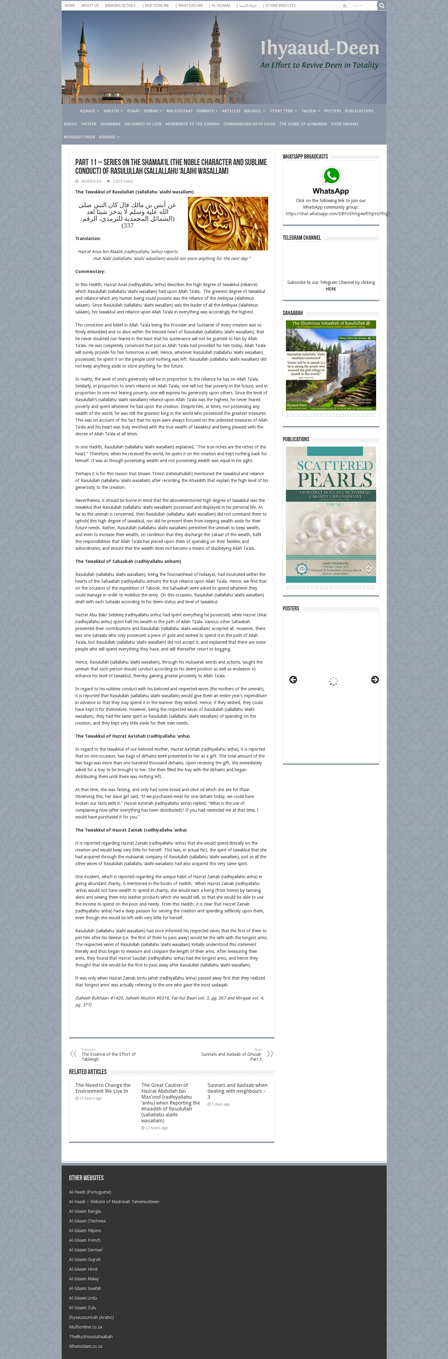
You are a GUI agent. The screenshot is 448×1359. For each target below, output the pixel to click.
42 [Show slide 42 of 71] (361, 415)
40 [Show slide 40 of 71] (351, 415)
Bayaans (107, 137)
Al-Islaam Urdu (83, 1298)
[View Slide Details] (334, 684)
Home (70, 110)
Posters (332, 111)
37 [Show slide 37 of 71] (337, 415)
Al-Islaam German (86, 1249)
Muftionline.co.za (85, 1326)
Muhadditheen (79, 137)
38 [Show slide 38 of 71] (342, 415)
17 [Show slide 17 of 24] (354, 587)
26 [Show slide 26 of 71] (286, 415)
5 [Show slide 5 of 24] (298, 587)
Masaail (252, 111)
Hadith (111, 111)
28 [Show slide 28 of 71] (295, 415)
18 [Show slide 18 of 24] (359, 587)
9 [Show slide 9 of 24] (317, 587)
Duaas (133, 111)
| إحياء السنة (246, 5)
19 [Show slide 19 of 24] (363, 587)
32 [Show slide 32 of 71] (314, 415)
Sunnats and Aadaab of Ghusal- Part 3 (230, 1055)
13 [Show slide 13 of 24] (335, 587)
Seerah (151, 111)
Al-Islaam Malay (84, 1278)
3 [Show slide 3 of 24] (289, 587)
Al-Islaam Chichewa (87, 1220)
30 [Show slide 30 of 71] (305, 415)
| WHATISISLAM (189, 5)
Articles (231, 111)
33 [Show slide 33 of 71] (319, 415)
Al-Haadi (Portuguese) (90, 1192)
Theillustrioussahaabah (91, 1336)
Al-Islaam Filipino (85, 1230)
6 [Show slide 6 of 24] (303, 587)
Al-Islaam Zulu (82, 1307)
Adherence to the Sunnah (193, 124)
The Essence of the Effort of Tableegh (113, 1055)
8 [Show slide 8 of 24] (312, 587)
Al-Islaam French (84, 1240)
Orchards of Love (143, 124)
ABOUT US (90, 5)
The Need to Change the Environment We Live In (103, 1088)
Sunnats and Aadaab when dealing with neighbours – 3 (238, 1091)
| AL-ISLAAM (219, 5)
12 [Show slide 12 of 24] (331, 587)
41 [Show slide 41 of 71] (356, 415)
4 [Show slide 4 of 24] (293, 587)
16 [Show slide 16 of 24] (349, 587)
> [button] (374, 680)
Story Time (281, 111)
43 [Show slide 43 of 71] (365, 415)
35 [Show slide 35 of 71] (328, 415)
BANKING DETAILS (120, 5)
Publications (359, 111)
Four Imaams (344, 124)
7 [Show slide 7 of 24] (307, 587)
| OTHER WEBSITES (279, 5)
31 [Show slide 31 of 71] (309, 415)
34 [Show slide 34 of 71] (323, 415)
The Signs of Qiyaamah (303, 124)
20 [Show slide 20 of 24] (368, 587)
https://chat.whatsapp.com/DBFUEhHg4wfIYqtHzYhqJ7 (338, 213)
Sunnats (205, 111)
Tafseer (88, 124)
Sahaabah (110, 124)
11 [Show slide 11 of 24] (326, 587)
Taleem (308, 111)
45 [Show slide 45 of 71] (375, 415)
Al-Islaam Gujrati (84, 1259)
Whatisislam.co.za (85, 1346)
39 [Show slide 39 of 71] (347, 415)
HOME (70, 5)
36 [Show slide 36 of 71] (333, 415)
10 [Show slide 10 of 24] (321, 587)
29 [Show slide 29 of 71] (300, 415)
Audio (70, 124)
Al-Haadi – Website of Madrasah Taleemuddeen (114, 1201)
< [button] (293, 680)
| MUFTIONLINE (155, 5)
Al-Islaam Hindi (83, 1269)
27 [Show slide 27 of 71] (291, 415)
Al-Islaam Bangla (85, 1211)
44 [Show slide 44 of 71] (370, 415)
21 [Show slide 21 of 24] (373, 587)
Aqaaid (87, 111)
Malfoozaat (179, 111)
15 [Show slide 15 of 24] (345, 587)
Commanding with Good (249, 124)
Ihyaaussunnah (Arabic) (91, 1317)
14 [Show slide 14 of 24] (340, 587)
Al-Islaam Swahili (85, 1288)
